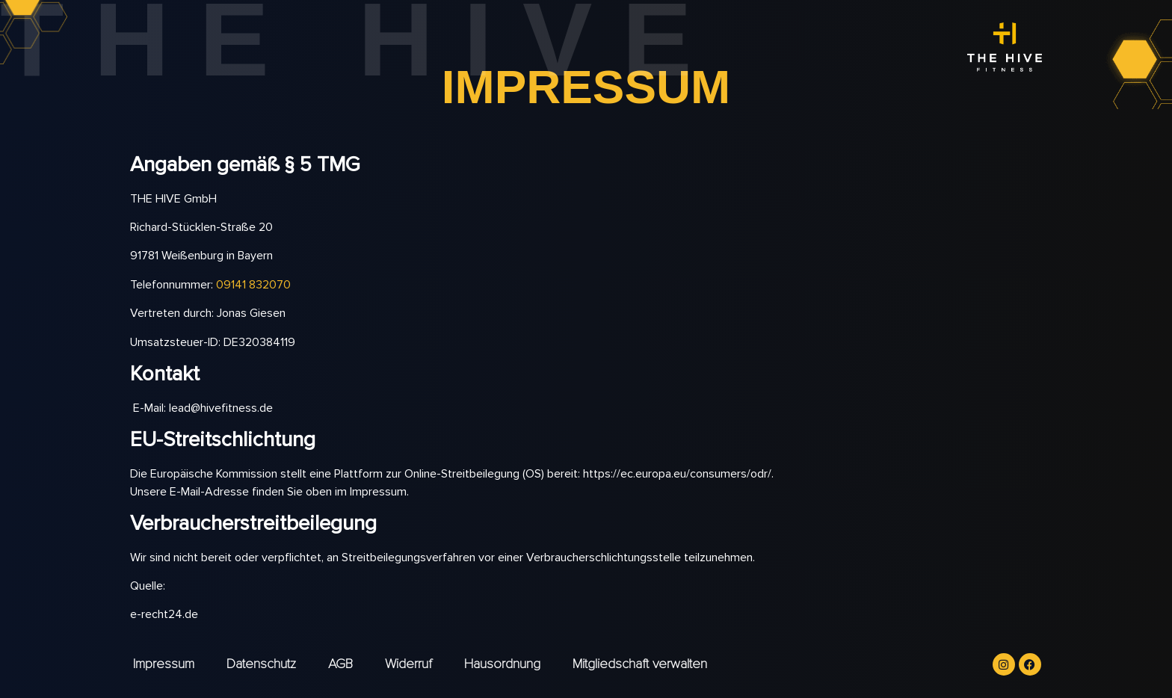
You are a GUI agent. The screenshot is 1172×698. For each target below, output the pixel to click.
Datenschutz (261, 663)
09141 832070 (253, 284)
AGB (340, 663)
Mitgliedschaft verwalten (640, 663)
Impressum (163, 663)
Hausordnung (502, 663)
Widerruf (408, 663)
